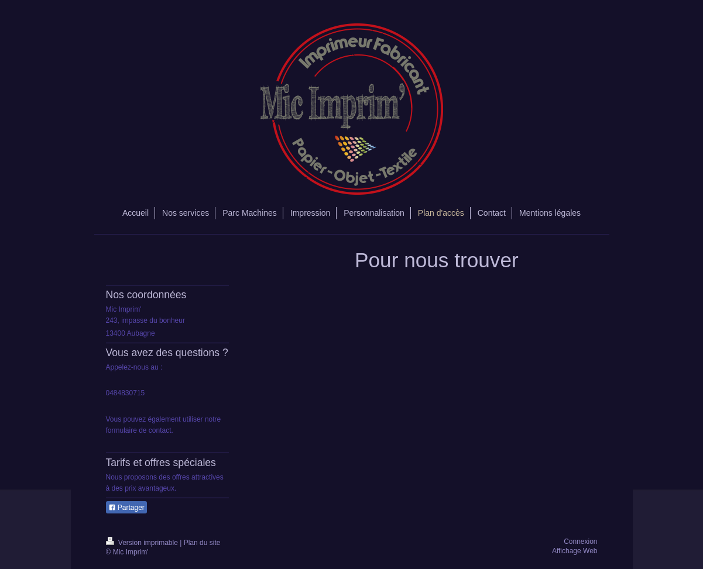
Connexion (580, 541)
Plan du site (202, 543)
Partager (126, 508)
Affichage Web (575, 551)
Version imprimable (143, 543)
